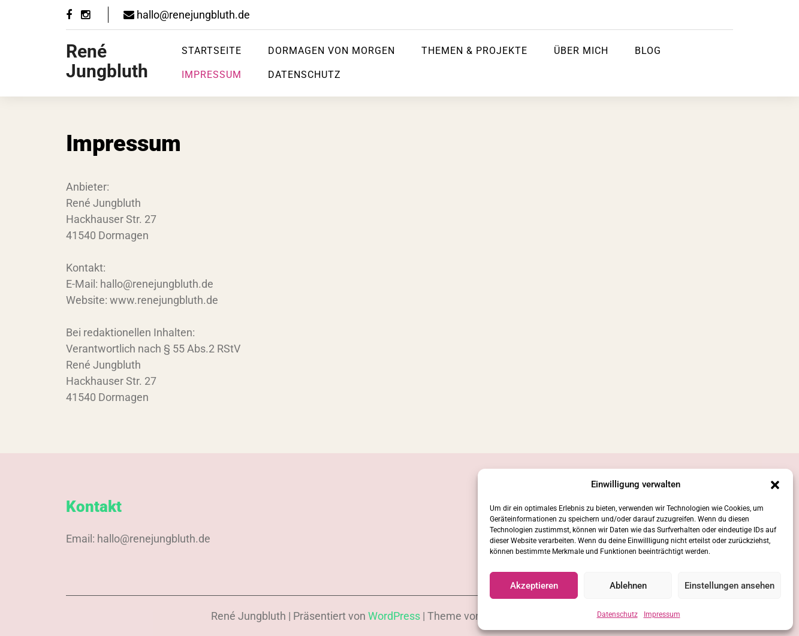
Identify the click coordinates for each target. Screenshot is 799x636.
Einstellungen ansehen (729, 585)
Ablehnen (628, 585)
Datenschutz (617, 614)
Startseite (212, 50)
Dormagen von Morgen (331, 50)
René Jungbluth (107, 61)
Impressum (662, 614)
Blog (648, 50)
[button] (775, 484)
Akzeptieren (534, 585)
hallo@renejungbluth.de (186, 14)
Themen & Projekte (474, 50)
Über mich (581, 50)
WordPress (394, 616)
